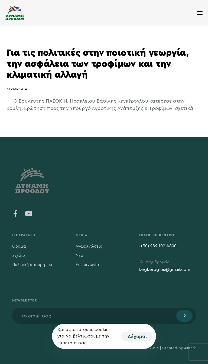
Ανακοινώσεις (89, 246)
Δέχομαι (137, 336)
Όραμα (19, 246)
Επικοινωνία (87, 265)
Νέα (79, 256)
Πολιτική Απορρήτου (32, 265)
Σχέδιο (18, 256)
